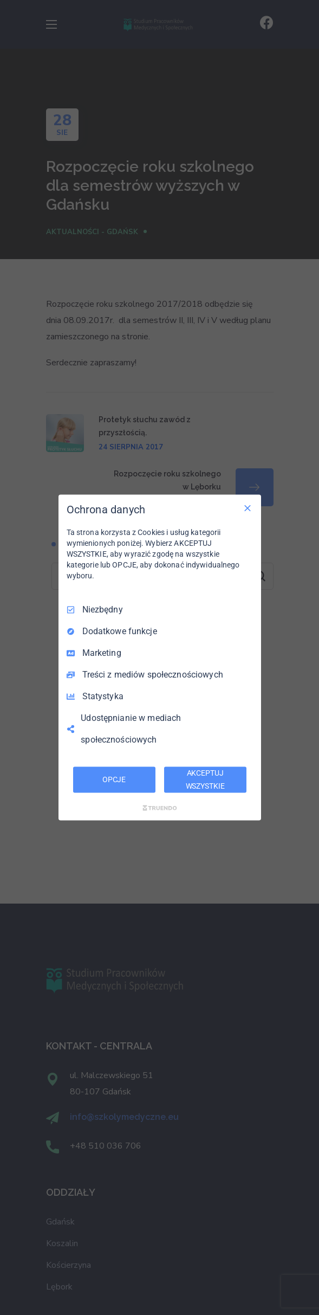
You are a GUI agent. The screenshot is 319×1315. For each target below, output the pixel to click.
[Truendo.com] (159, 807)
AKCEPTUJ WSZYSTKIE (205, 779)
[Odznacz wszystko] (247, 508)
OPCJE (114, 779)
